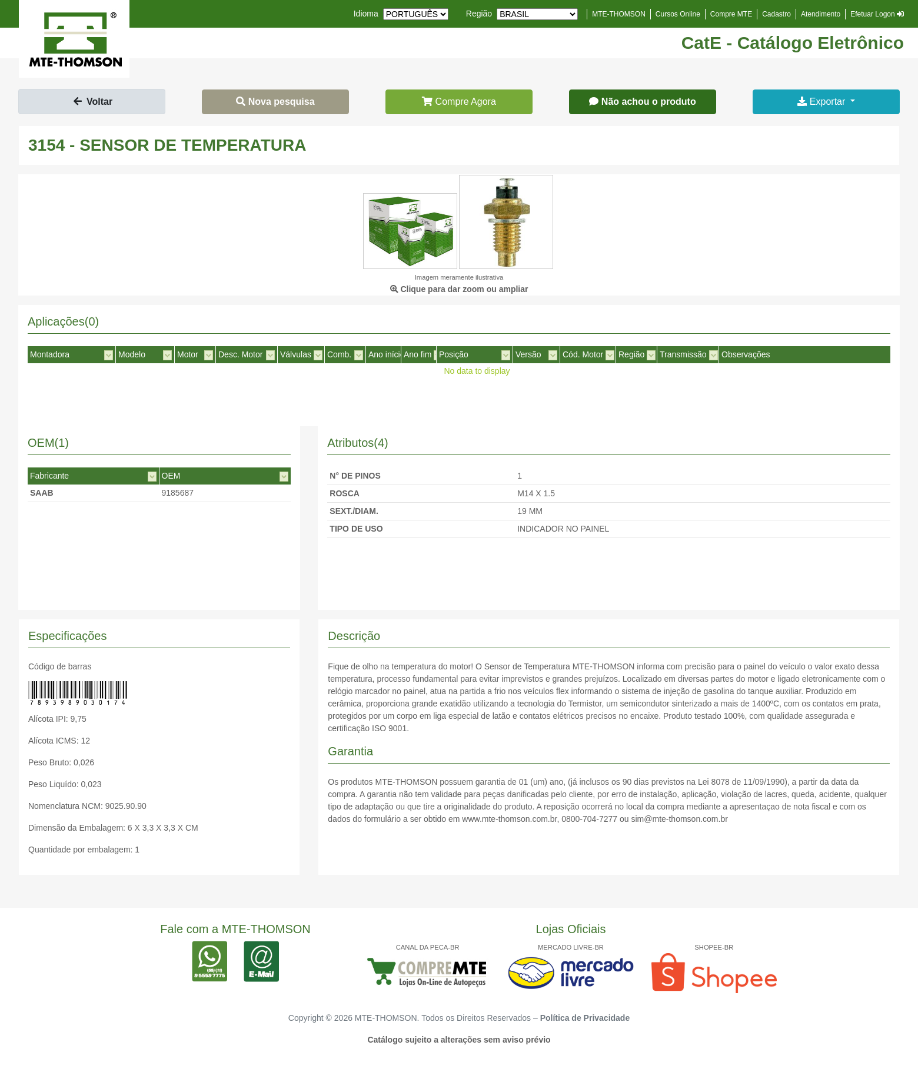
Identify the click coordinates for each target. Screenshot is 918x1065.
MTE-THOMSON (619, 14)
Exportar (822, 102)
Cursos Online (678, 14)
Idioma (366, 13)
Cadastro (776, 14)
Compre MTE (731, 14)
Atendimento (820, 14)
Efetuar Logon (877, 14)
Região (479, 13)
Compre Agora (459, 102)
